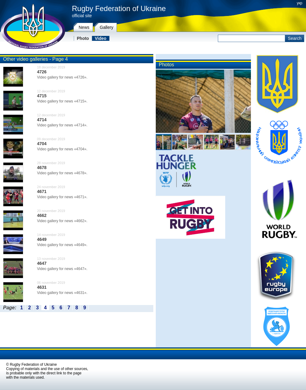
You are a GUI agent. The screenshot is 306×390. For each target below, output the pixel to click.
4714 (42, 119)
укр (299, 3)
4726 (42, 71)
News (84, 27)
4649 (42, 239)
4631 (42, 287)
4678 (42, 167)
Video (100, 38)
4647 (42, 263)
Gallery (106, 27)
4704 (42, 143)
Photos (166, 64)
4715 (42, 95)
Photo (83, 38)
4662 (42, 215)
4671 (42, 191)
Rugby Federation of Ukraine (119, 8)
